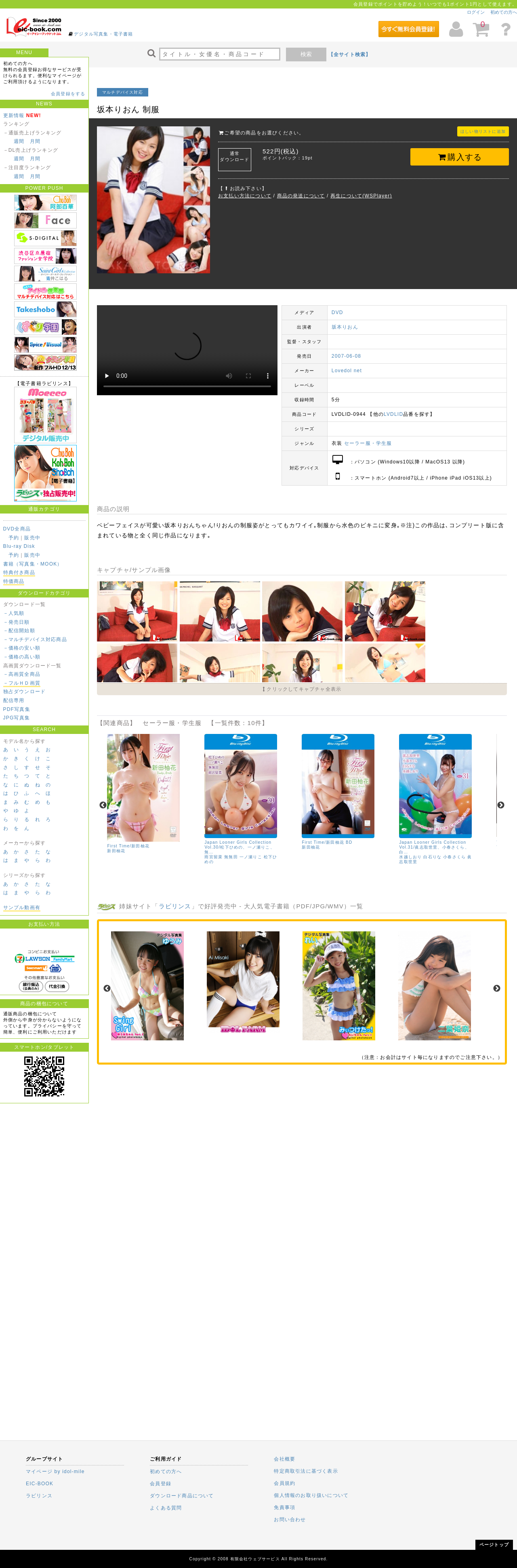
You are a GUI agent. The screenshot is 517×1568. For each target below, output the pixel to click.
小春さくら (454, 857)
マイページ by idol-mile (55, 1471)
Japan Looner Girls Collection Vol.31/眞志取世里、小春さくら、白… (434, 847)
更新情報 (14, 115)
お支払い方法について (244, 196)
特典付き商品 (19, 572)
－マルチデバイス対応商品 (35, 639)
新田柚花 (116, 851)
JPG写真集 (16, 718)
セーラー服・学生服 (368, 443)
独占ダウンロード (24, 691)
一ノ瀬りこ (251, 857)
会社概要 (284, 1459)
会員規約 (284, 1483)
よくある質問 (166, 1508)
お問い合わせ (290, 1519)
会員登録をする (68, 93)
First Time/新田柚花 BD (327, 842)
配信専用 (14, 700)
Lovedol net (347, 370)
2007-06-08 (346, 356)
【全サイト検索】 (349, 54)
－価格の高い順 (21, 657)
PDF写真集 (16, 709)
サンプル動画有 (21, 907)
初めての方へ (503, 12)
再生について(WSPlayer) (361, 196)
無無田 (231, 857)
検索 (306, 54)
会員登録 (160, 1483)
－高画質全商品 (21, 674)
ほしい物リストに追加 (483, 131)
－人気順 (14, 613)
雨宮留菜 (213, 857)
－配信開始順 (19, 630)
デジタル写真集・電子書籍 (103, 33)
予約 (13, 538)
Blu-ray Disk (19, 546)
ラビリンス (175, 905)
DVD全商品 (17, 529)
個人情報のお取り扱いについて (311, 1495)
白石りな (432, 857)
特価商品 (14, 581)
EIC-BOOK (39, 1483)
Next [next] (501, 805)
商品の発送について (301, 196)
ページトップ (494, 1544)
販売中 (32, 538)
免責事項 (284, 1507)
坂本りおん (345, 327)
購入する (459, 157)
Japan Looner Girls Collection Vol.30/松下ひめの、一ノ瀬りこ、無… (239, 847)
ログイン (476, 12)
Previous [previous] (103, 805)
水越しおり (410, 857)
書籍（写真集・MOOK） (33, 564)
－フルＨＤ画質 (21, 683)
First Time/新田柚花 (128, 846)
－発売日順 (16, 622)
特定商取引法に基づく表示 (306, 1471)
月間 (35, 141)
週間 (19, 141)
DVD (337, 312)
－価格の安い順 (21, 648)
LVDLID (393, 414)
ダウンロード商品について (182, 1496)
